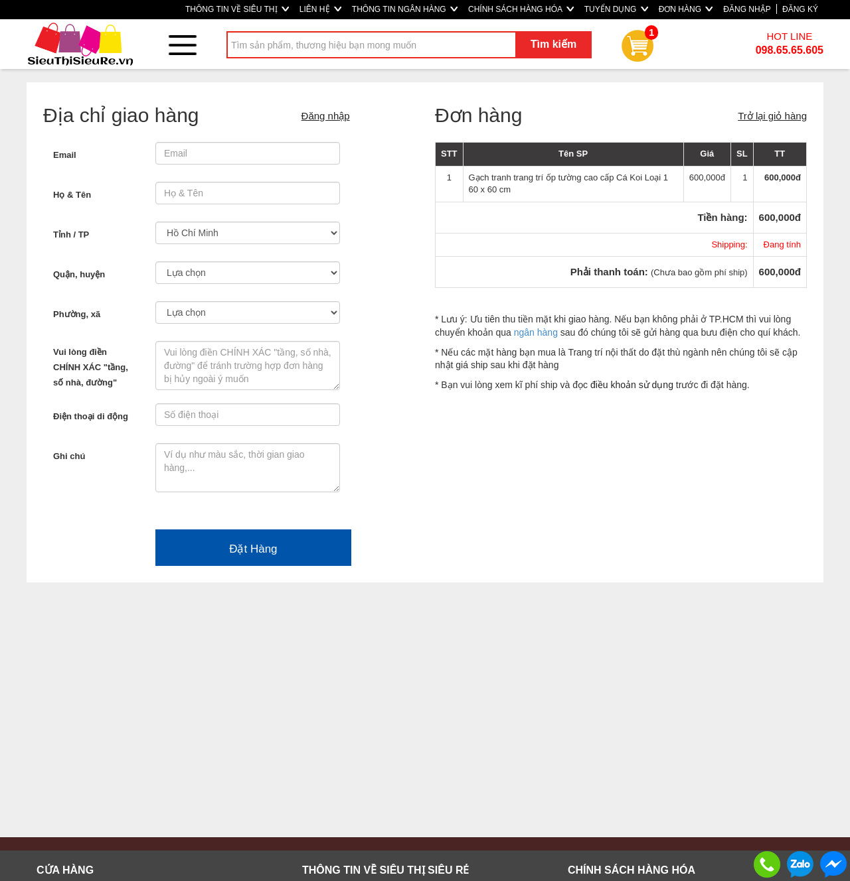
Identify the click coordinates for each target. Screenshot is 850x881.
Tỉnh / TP (71, 234)
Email (64, 155)
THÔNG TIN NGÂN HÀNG (405, 9)
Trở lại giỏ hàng (772, 115)
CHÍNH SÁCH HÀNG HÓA (521, 9)
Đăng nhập (325, 115)
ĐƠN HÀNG (686, 9)
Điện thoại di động (90, 416)
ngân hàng (536, 332)
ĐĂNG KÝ (800, 9)
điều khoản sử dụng (631, 384)
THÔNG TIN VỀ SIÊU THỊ (237, 9)
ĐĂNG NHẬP (746, 9)
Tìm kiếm (553, 44)
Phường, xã (76, 314)
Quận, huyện (79, 274)
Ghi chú (69, 456)
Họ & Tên (72, 195)
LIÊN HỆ (320, 9)
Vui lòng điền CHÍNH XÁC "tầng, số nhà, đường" (90, 367)
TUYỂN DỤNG (616, 9)
